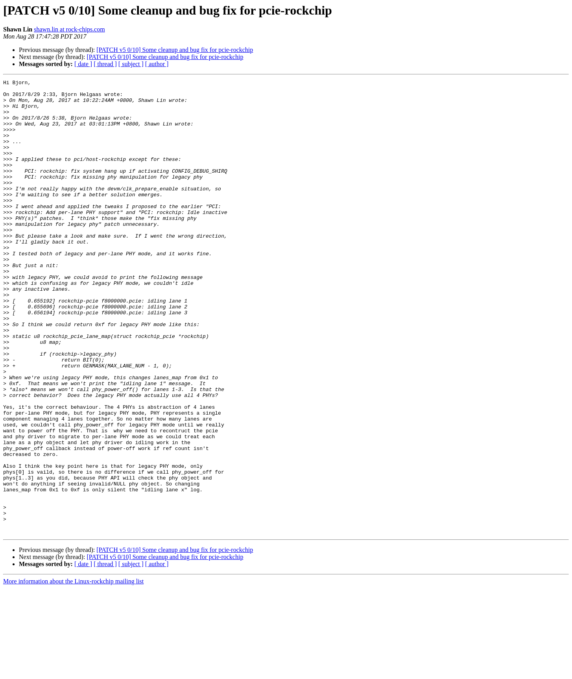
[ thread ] (105, 64)
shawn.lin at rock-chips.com (69, 29)
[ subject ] (131, 64)
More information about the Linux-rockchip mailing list (73, 672)
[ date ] (83, 64)
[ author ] (157, 64)
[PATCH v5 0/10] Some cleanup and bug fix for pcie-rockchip (174, 49)
